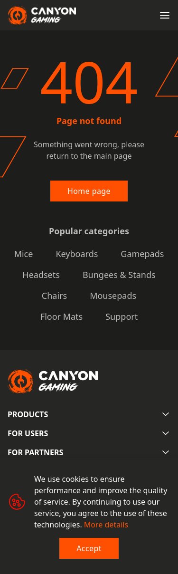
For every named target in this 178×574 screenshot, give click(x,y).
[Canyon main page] (42, 15)
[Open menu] (164, 15)
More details (106, 524)
